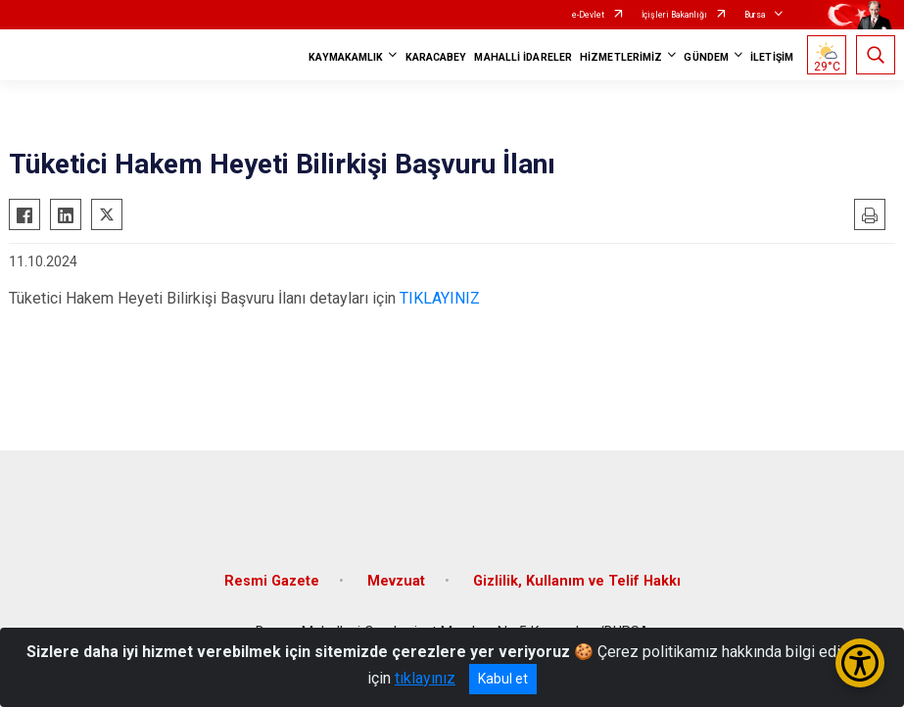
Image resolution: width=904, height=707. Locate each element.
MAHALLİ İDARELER (523, 57)
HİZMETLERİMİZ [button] (621, 57)
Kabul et (503, 678)
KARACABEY (436, 57)
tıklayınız (425, 678)
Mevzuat (396, 581)
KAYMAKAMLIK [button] (346, 57)
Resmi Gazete (271, 581)
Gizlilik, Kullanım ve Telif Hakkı (577, 581)
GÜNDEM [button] (706, 57)
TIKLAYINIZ (440, 298)
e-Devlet (588, 15)
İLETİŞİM (771, 57)
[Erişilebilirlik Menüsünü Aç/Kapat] (859, 662)
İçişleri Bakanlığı (674, 15)
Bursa (755, 15)
